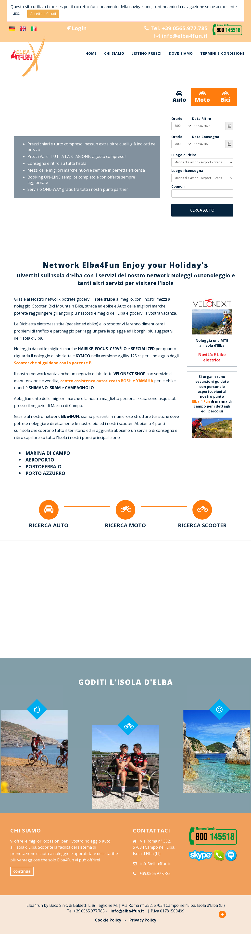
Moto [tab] (202, 96)
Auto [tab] (179, 96)
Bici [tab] (225, 96)
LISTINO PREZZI (147, 53)
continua (22, 871)
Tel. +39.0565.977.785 (176, 28)
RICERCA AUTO (48, 525)
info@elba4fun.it (181, 35)
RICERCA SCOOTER (202, 525)
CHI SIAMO (114, 53)
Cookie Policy (108, 920)
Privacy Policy (142, 920)
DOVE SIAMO (181, 53)
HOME (91, 53)
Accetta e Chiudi (43, 13)
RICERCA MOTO (125, 525)
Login (77, 28)
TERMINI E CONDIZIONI (222, 53)
